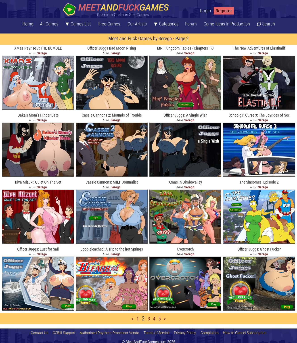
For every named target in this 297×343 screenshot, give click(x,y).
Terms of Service (156, 333)
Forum (191, 24)
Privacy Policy (185, 333)
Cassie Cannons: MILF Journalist (112, 182)
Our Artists (137, 24)
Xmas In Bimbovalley (185, 182)
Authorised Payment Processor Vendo (109, 333)
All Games (49, 24)
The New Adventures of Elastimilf (259, 48)
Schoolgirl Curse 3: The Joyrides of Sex (259, 115)
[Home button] (117, 10)
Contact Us (39, 333)
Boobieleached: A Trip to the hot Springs (111, 249)
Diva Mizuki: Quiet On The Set (38, 182)
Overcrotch (185, 249)
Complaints (210, 333)
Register (223, 10)
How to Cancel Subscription (244, 333)
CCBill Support (64, 333)
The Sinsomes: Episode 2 (259, 182)
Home (27, 24)
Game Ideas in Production (226, 24)
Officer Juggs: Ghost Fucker (259, 249)
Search (268, 24)
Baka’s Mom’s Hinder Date (38, 115)
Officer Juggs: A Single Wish (185, 115)
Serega (42, 53)
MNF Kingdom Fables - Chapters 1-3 (185, 48)
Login (205, 10)
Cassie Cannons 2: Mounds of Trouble (112, 115)
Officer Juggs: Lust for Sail (38, 249)
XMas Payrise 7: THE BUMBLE (38, 48)
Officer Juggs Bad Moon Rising (111, 48)
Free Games (109, 24)
